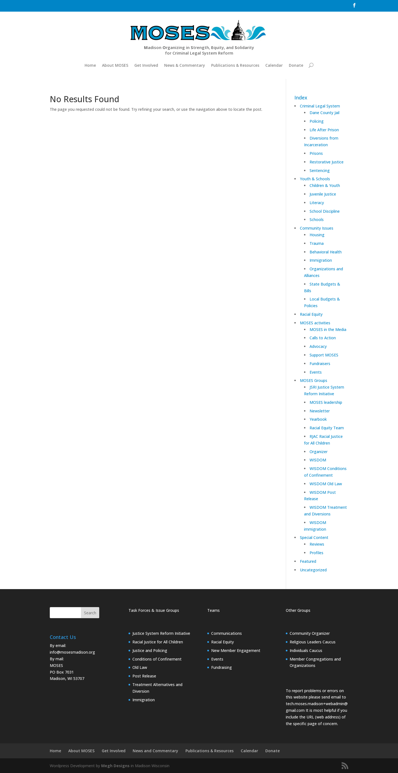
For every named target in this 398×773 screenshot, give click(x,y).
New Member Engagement (235, 650)
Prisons (316, 153)
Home (90, 65)
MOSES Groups (313, 380)
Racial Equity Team (327, 427)
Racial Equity (311, 314)
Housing (317, 234)
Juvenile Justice (323, 194)
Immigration (321, 260)
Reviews (317, 544)
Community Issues (316, 228)
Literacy (317, 202)
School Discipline (325, 211)
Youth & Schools (315, 178)
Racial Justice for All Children (157, 641)
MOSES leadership (326, 402)
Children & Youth (325, 185)
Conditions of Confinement (157, 659)
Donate (296, 65)
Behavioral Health (326, 252)
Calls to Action (323, 337)
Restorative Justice (327, 162)
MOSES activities (315, 322)
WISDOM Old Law (326, 483)
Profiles (316, 552)
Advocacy (318, 346)
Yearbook (318, 419)
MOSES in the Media (328, 329)
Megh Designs (115, 765)
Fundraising (221, 667)
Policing (317, 121)
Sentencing (320, 170)
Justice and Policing (149, 650)
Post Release (144, 676)
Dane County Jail (324, 112)
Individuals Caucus (306, 650)
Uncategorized (313, 569)
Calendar (274, 65)
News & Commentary (184, 65)
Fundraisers (320, 363)
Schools (317, 219)
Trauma (317, 243)
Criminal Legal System (320, 106)
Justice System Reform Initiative (161, 633)
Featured (308, 561)
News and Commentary (155, 750)
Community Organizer (310, 633)
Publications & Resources (235, 65)
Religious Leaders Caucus (313, 641)
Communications (226, 633)
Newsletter (320, 411)
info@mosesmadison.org (72, 652)
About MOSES (115, 65)
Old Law (139, 667)
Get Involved (146, 65)
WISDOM (318, 460)
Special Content (314, 537)
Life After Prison (324, 129)
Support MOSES (324, 355)
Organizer (319, 451)
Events (316, 372)
